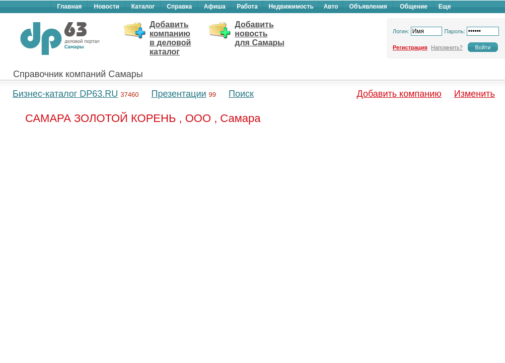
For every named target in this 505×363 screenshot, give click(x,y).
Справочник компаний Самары (78, 74)
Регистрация (410, 47)
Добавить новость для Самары (259, 33)
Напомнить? (447, 47)
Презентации (178, 94)
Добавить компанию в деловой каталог (170, 38)
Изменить (474, 94)
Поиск (241, 94)
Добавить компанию (399, 94)
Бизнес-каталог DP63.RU (65, 94)
